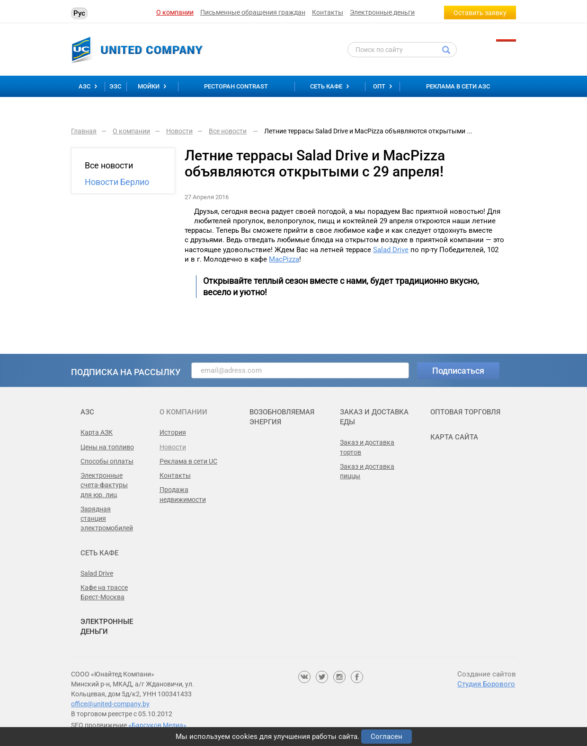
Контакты (327, 12)
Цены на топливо (107, 447)
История (173, 432)
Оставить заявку (480, 13)
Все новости (109, 165)
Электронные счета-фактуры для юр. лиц (104, 485)
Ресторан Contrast (236, 86)
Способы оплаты (106, 461)
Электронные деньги (382, 12)
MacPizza (284, 259)
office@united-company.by (110, 704)
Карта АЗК (96, 432)
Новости (173, 447)
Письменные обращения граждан (252, 12)
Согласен (386, 736)
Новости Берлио (117, 182)
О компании (175, 12)
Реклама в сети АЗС (458, 86)
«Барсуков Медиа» (157, 725)
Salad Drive (391, 250)
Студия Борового (486, 684)
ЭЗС (115, 86)
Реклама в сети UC (188, 461)
